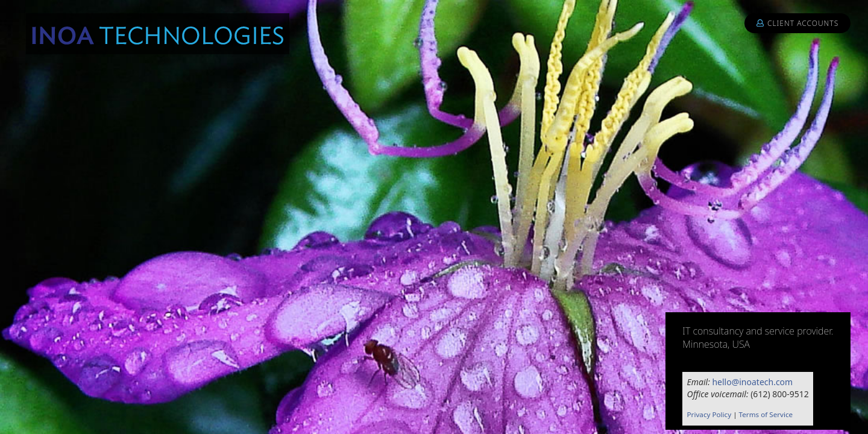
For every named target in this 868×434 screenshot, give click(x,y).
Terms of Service (766, 414)
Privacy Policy (709, 414)
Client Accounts (797, 23)
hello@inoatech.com (752, 382)
